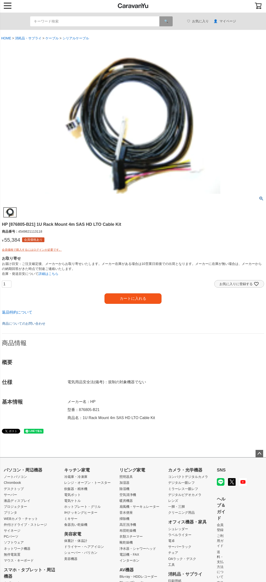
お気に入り (198, 21)
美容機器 (70, 559)
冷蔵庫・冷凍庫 (75, 477)
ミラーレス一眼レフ (183, 489)
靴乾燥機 (126, 542)
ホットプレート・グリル (82, 506)
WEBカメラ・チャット (21, 519)
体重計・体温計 (75, 541)
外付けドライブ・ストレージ (25, 525)
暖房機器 (126, 501)
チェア (173, 552)
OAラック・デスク (182, 559)
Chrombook (12, 483)
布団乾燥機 (127, 530)
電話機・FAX (129, 554)
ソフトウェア (14, 542)
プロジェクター (15, 506)
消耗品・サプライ (28, 38)
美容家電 (72, 534)
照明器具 (126, 477)
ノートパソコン (15, 477)
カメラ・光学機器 (185, 470)
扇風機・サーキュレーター (139, 506)
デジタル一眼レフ (181, 483)
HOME (6, 38)
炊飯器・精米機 (75, 489)
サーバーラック (179, 547)
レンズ (173, 501)
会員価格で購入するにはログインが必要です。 (32, 249)
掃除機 (124, 519)
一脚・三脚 (176, 506)
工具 (171, 565)
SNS (221, 470)
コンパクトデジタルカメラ (188, 477)
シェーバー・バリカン (80, 552)
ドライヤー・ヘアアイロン (84, 547)
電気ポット (72, 495)
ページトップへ (259, 453)
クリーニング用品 (181, 512)
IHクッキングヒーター (80, 512)
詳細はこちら (48, 274)
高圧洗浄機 (127, 525)
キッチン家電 (77, 470)
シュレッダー (178, 529)
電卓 (171, 541)
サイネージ (12, 530)
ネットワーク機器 (17, 548)
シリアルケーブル (75, 38)
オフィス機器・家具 (187, 522)
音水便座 (126, 512)
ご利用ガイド (220, 541)
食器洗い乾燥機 (75, 525)
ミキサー (70, 519)
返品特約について (17, 312)
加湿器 (124, 483)
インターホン (129, 560)
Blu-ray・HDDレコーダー (138, 576)
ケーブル (52, 38)
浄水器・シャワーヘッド (137, 548)
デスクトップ (14, 489)
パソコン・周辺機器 (23, 470)
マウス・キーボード (19, 560)
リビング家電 (132, 470)
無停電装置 (12, 554)
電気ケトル (72, 501)
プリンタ (10, 512)
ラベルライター (179, 535)
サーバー (10, 495)
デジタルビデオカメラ (184, 495)
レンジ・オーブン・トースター (87, 483)
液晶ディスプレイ (17, 501)
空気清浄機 (127, 495)
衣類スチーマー (131, 536)
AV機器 (126, 570)
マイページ (225, 21)
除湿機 (124, 489)
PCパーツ (11, 536)
